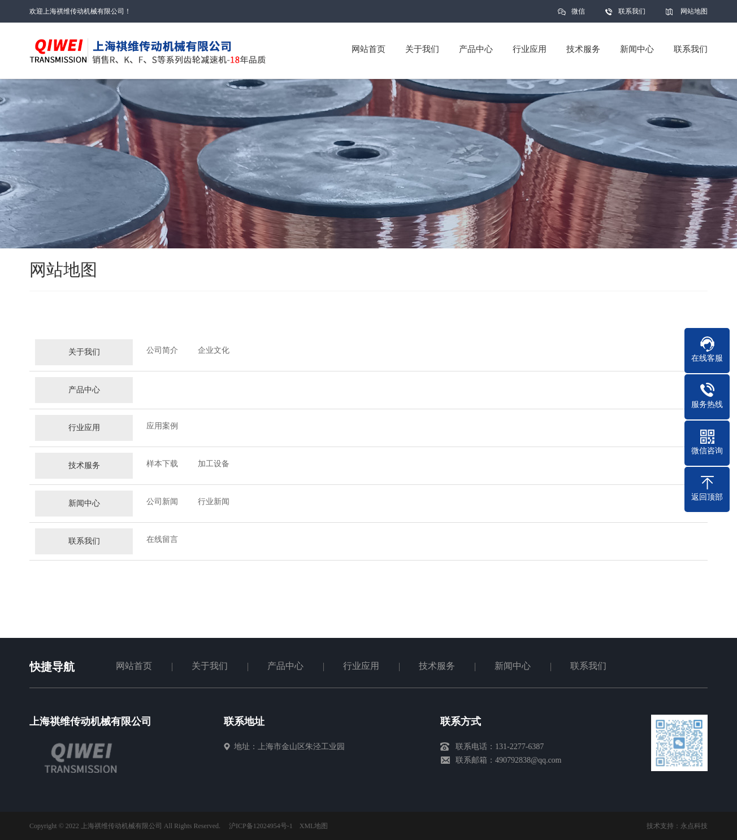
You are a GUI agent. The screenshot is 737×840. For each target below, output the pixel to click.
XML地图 (314, 826)
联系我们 (631, 11)
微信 (578, 15)
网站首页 (134, 666)
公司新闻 (162, 506)
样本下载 (162, 468)
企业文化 (213, 355)
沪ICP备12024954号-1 (261, 826)
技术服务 (84, 470)
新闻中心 (84, 508)
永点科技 (694, 826)
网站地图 (694, 11)
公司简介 (162, 355)
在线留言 (162, 544)
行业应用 (84, 432)
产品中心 (84, 394)
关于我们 (84, 356)
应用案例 (162, 430)
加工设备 (213, 468)
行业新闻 (213, 506)
